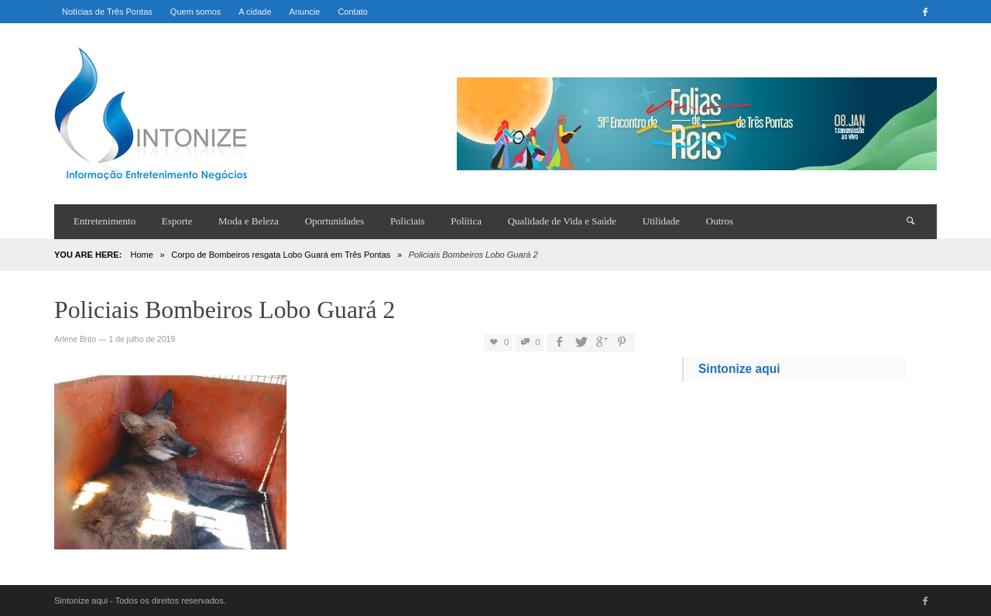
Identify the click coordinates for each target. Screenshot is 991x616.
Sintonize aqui (739, 368)
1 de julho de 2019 (141, 339)
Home (141, 254)
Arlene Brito (75, 339)
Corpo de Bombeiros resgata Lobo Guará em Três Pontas (280, 254)
